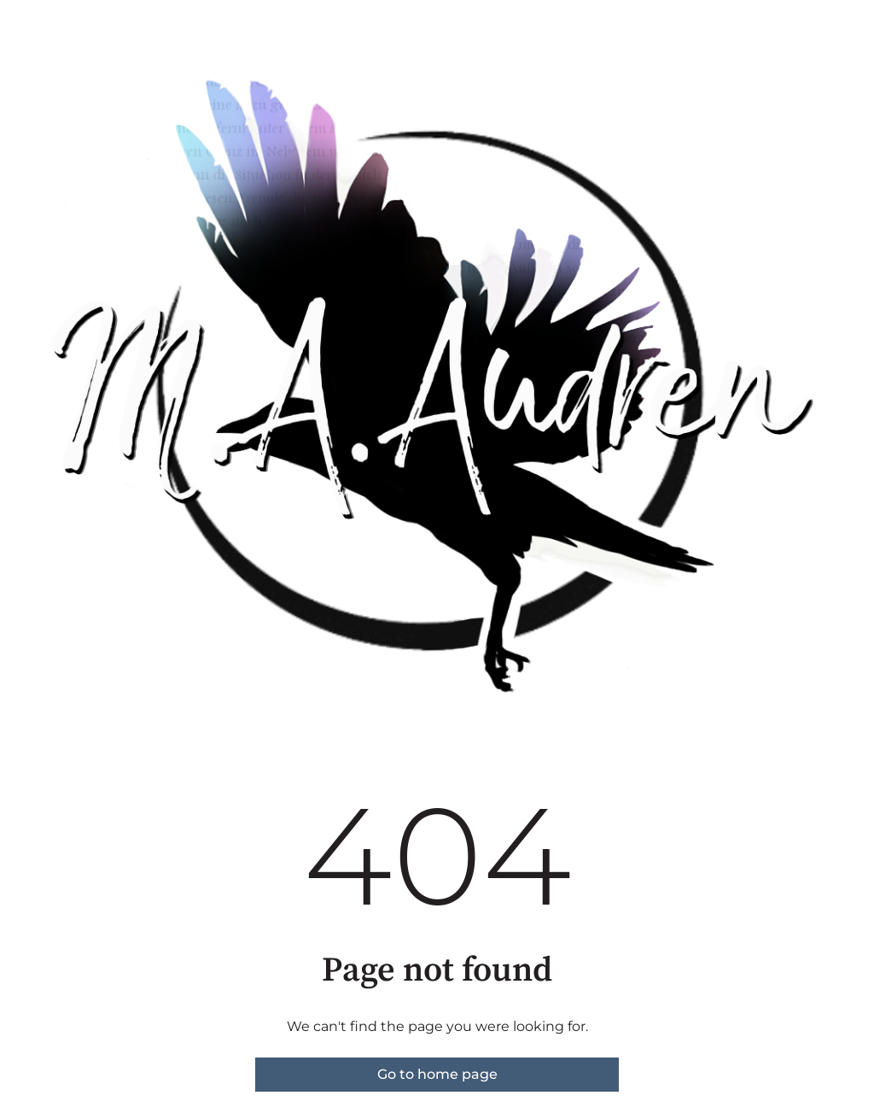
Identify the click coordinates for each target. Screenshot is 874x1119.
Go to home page (437, 1074)
